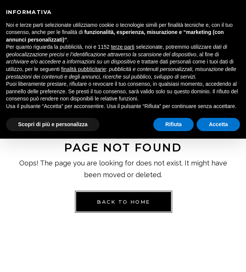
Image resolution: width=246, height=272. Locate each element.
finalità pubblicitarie (83, 69)
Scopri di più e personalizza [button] (52, 124)
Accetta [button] (218, 124)
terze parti (122, 47)
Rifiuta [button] (173, 124)
